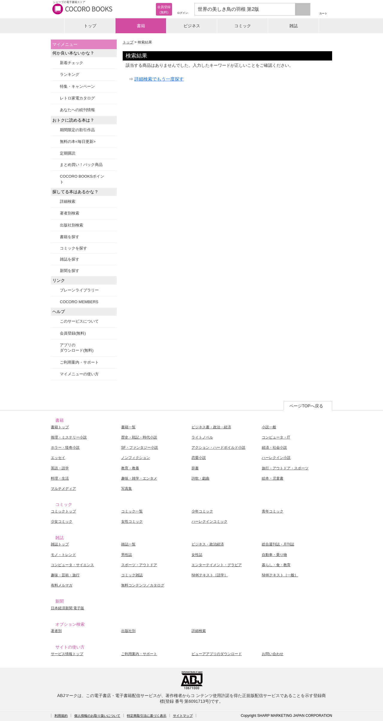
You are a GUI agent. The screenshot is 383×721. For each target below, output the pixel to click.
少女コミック (61, 521)
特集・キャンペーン (77, 86)
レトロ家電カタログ (77, 98)
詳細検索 (67, 201)
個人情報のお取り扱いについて (97, 715)
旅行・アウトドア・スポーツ (285, 468)
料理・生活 (60, 478)
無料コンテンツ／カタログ (142, 585)
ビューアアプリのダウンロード (217, 654)
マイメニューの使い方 (79, 374)
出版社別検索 (71, 225)
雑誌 (293, 25)
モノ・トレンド (63, 555)
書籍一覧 (128, 427)
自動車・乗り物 (274, 555)
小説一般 (269, 427)
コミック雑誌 (132, 575)
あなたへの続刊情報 (77, 110)
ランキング (69, 74)
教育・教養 (130, 468)
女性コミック (132, 521)
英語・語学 (60, 468)
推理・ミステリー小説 (69, 437)
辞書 (195, 468)
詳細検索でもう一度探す (159, 78)
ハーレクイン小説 (276, 458)
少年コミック (202, 511)
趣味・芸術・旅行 (65, 575)
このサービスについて (79, 321)
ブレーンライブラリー (79, 290)
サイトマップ (183, 715)
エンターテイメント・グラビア (217, 565)
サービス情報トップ (67, 654)
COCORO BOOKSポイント (82, 179)
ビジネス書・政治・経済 (211, 427)
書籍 (141, 25)
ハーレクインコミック (209, 521)
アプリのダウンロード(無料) (77, 348)
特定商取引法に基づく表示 (146, 715)
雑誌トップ (60, 544)
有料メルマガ (61, 585)
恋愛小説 (199, 458)
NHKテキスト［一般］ (280, 575)
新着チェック (71, 63)
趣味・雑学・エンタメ (139, 478)
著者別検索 (69, 213)
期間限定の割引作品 (77, 130)
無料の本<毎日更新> (77, 141)
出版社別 (128, 631)
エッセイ (58, 458)
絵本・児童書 (272, 478)
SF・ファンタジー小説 (139, 447)
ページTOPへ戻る (306, 405)
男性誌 (126, 555)
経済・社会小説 (274, 447)
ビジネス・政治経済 (208, 544)
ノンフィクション (135, 458)
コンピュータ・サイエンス (72, 565)
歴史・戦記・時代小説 (139, 437)
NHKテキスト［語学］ (210, 575)
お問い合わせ (272, 654)
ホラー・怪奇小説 (65, 447)
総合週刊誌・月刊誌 (278, 544)
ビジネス (191, 25)
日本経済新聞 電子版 (67, 608)
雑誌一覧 (128, 544)
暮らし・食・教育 (276, 565)
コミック (242, 25)
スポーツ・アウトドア (139, 565)
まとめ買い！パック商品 (81, 164)
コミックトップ (63, 511)
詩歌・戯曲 (200, 478)
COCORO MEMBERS (79, 302)
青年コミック (272, 511)
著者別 (56, 631)
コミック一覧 (132, 511)
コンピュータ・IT (276, 437)
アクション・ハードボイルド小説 (218, 447)
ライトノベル (202, 437)
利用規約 (61, 715)
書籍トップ (60, 427)
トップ (90, 25)
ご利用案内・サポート (79, 362)
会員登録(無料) (73, 333)
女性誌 (197, 555)
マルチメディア (63, 488)
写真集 (126, 488)
